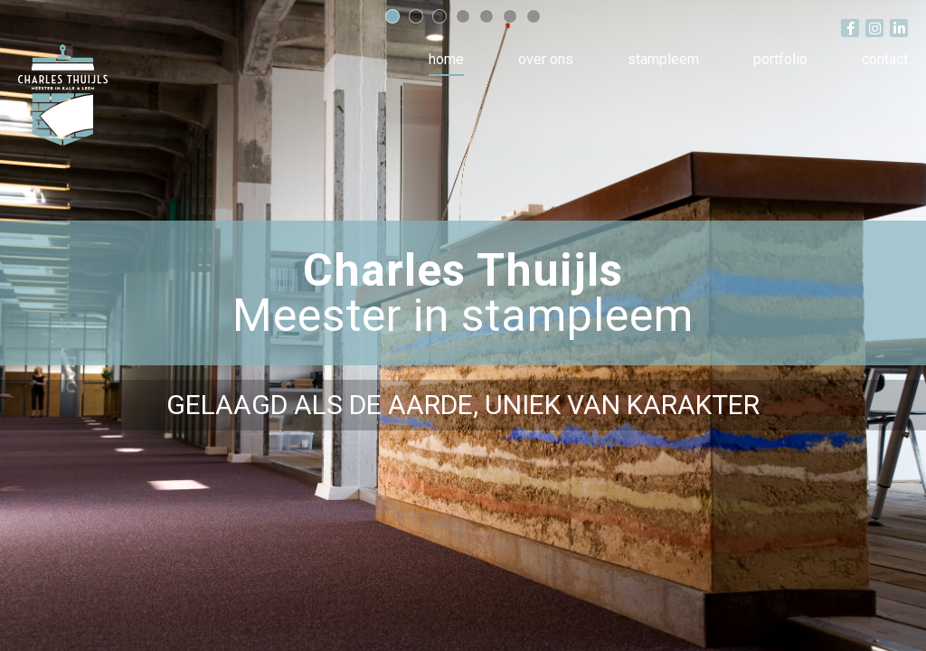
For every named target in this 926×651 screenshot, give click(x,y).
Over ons (545, 59)
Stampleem (663, 59)
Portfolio (780, 59)
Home (446, 59)
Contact (885, 59)
